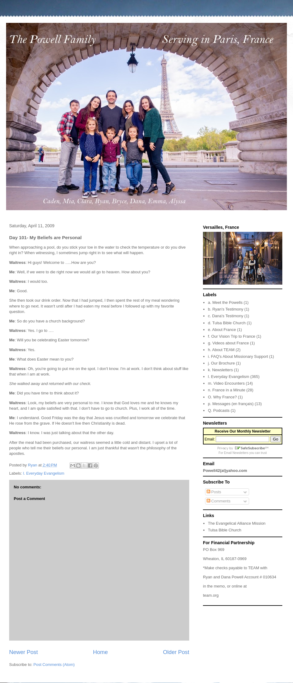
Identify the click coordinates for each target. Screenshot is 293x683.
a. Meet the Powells (225, 302)
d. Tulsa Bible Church (227, 323)
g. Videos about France (228, 343)
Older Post (176, 652)
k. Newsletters (220, 370)
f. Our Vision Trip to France (231, 336)
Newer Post (23, 652)
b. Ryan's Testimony (225, 309)
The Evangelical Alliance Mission (237, 523)
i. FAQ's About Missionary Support (238, 356)
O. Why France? (222, 397)
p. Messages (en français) (231, 403)
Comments (218, 501)
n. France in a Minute (226, 390)
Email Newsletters (236, 453)
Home (100, 652)
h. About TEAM (221, 349)
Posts (214, 492)
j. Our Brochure (221, 363)
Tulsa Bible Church (224, 530)
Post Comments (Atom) (54, 664)
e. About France (222, 329)
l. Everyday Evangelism (43, 473)
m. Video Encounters (226, 383)
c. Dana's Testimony (225, 316)
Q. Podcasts (219, 410)
